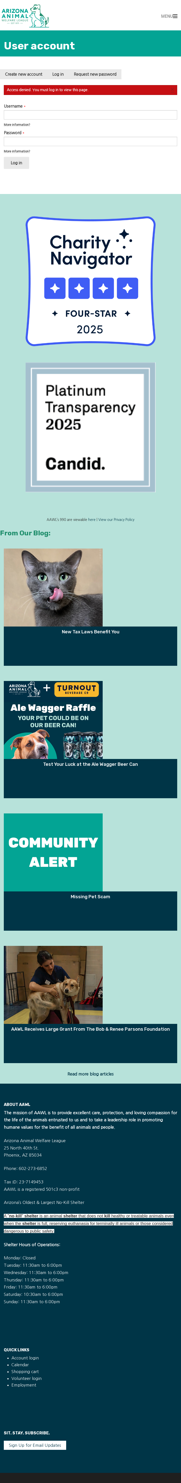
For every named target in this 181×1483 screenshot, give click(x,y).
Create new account (23, 74)
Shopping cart (25, 1372)
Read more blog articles (90, 1074)
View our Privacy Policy (116, 519)
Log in (60, 75)
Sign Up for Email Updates (35, 1445)
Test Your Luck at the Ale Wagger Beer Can (90, 764)
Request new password (95, 74)
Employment (23, 1385)
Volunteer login (26, 1378)
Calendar (20, 1365)
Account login (25, 1358)
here (92, 519)
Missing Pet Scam (90, 896)
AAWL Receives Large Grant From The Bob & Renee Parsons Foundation (90, 1029)
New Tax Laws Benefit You (90, 631)
